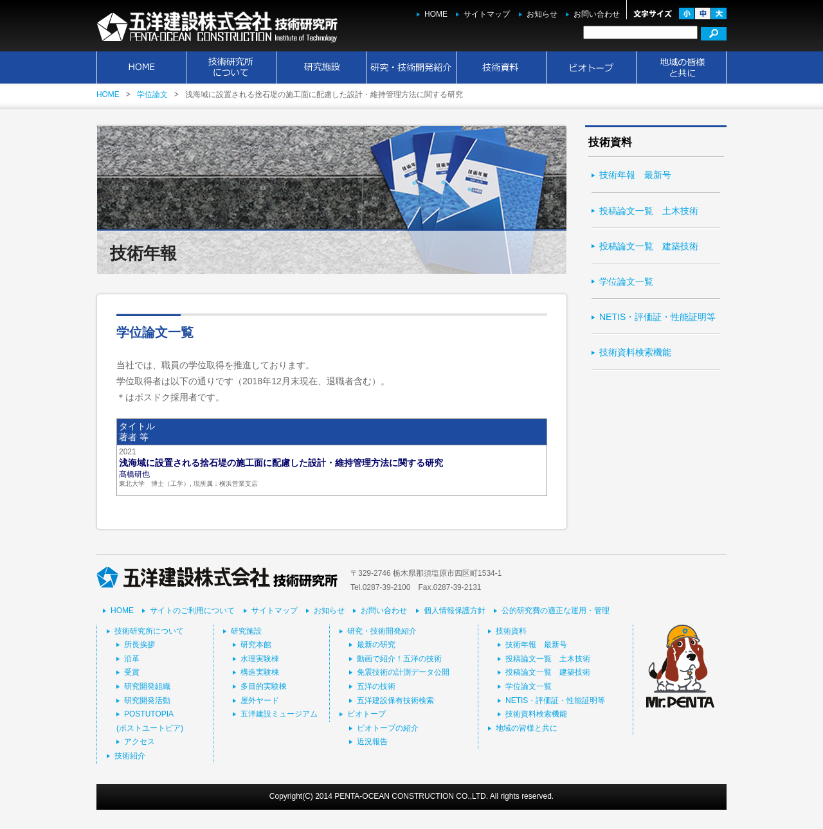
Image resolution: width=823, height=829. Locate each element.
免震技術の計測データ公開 (403, 672)
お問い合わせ (597, 14)
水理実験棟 (259, 658)
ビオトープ (592, 67)
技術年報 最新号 (635, 175)
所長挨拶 (139, 644)
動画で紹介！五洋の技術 (399, 658)
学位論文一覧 (626, 281)
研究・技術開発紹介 (411, 67)
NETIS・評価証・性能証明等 (657, 317)
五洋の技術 (376, 686)
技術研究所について (231, 67)
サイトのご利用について (192, 610)
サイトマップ (487, 14)
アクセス (139, 741)
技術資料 (502, 67)
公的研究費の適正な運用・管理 (556, 610)
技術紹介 (129, 755)
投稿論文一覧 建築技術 (648, 246)
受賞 (132, 672)
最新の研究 (376, 644)
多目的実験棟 (263, 686)
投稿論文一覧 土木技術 (648, 211)
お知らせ (542, 14)
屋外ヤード (259, 700)
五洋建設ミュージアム (279, 713)
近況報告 (372, 741)
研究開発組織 (147, 686)
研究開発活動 (147, 700)
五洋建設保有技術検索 (395, 700)
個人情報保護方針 (454, 610)
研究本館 (255, 644)
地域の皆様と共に (682, 67)
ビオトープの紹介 (388, 728)
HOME (436, 14)
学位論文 (152, 94)
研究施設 (321, 67)
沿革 (132, 658)
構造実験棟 (259, 672)
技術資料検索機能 (635, 352)
